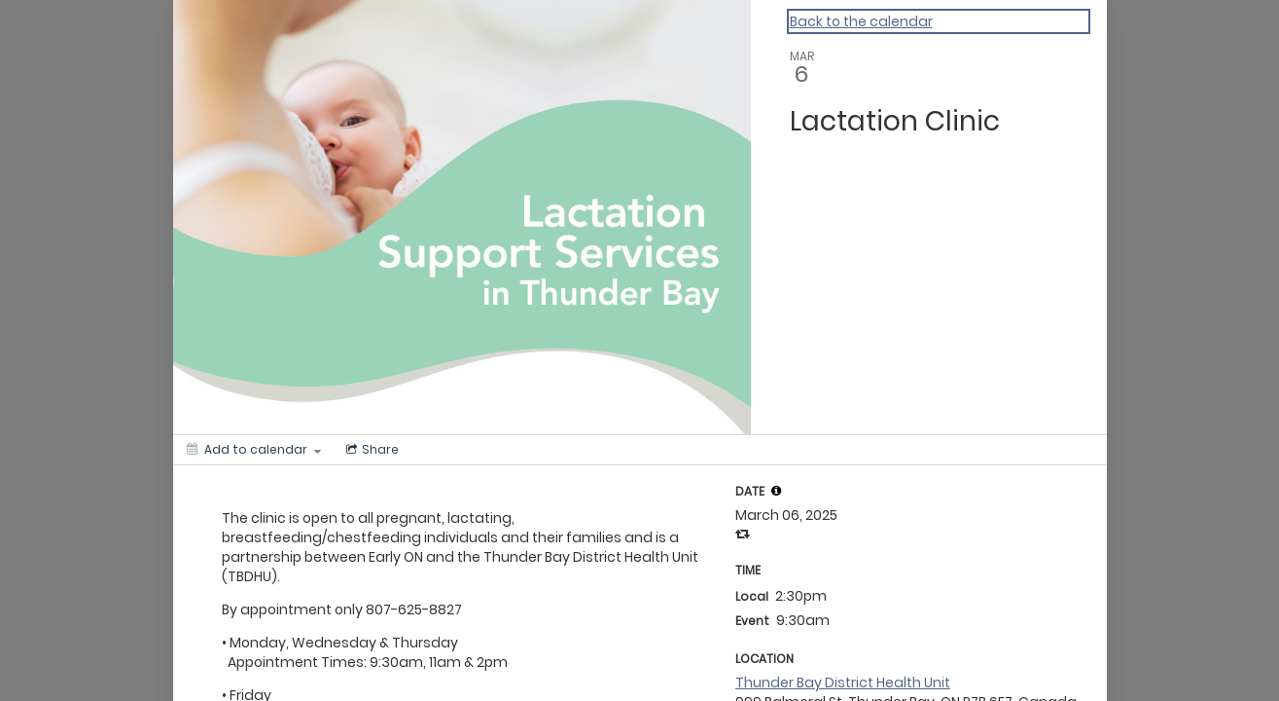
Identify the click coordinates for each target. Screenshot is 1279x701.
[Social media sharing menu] (371, 449)
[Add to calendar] (254, 449)
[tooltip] (776, 491)
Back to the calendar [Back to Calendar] (861, 21)
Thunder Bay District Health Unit (842, 682)
